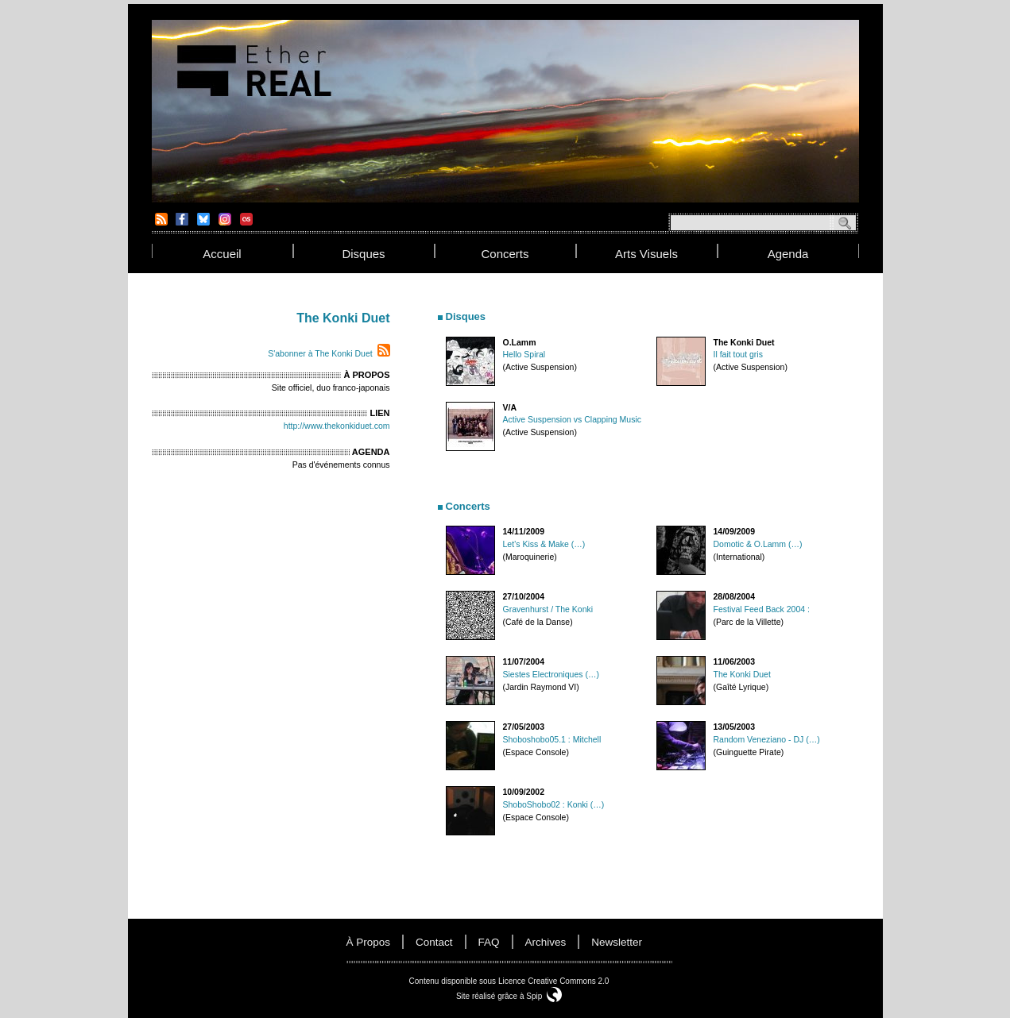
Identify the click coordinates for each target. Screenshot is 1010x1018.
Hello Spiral (524, 354)
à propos (368, 942)
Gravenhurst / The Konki (548, 609)
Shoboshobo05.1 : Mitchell (552, 739)
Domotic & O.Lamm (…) (758, 544)
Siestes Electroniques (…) (551, 674)
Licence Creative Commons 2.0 (553, 981)
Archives (546, 942)
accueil (222, 253)
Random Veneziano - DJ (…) (767, 739)
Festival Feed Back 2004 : (762, 609)
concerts (504, 253)
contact (434, 942)
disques (363, 253)
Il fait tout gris (738, 354)
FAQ (489, 942)
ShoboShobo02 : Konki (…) (554, 804)
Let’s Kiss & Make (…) (544, 544)
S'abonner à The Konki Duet (320, 353)
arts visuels (646, 253)
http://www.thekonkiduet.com (337, 425)
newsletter (616, 942)
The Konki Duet (742, 674)
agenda (788, 253)
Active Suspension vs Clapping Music (572, 419)
